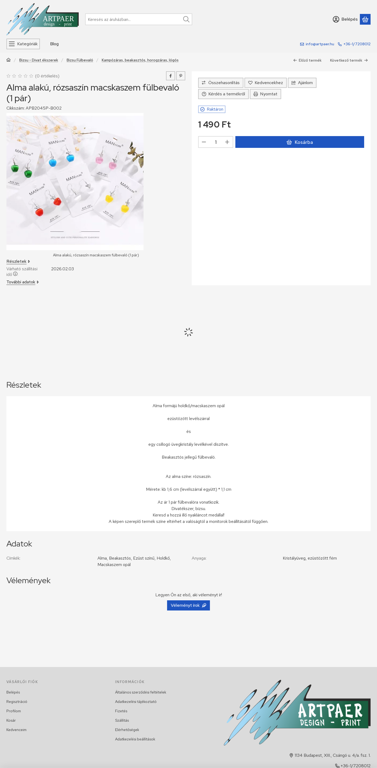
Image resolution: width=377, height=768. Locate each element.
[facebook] (170, 75)
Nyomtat (265, 94)
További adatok (22, 282)
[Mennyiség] (216, 142)
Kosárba (299, 142)
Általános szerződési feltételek (140, 692)
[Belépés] (345, 19)
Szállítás (122, 720)
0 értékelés (47, 76)
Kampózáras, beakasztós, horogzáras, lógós (140, 60)
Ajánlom (302, 82)
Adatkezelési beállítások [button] (135, 739)
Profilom (13, 711)
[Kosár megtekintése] (365, 19)
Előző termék (307, 60)
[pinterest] (180, 75)
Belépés (13, 692)
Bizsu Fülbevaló (80, 60)
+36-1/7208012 (357, 44)
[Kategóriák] (23, 44)
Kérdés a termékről (223, 94)
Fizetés (121, 711)
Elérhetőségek (127, 729)
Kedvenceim (16, 729)
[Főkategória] (8, 60)
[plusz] (227, 142)
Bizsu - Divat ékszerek (38, 60)
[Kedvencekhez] (265, 83)
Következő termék (349, 60)
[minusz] (204, 142)
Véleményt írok (188, 605)
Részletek (18, 261)
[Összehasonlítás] (220, 83)
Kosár (11, 720)
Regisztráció (16, 701)
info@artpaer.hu (320, 44)
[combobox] (138, 19)
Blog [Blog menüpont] (54, 44)
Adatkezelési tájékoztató (136, 701)
